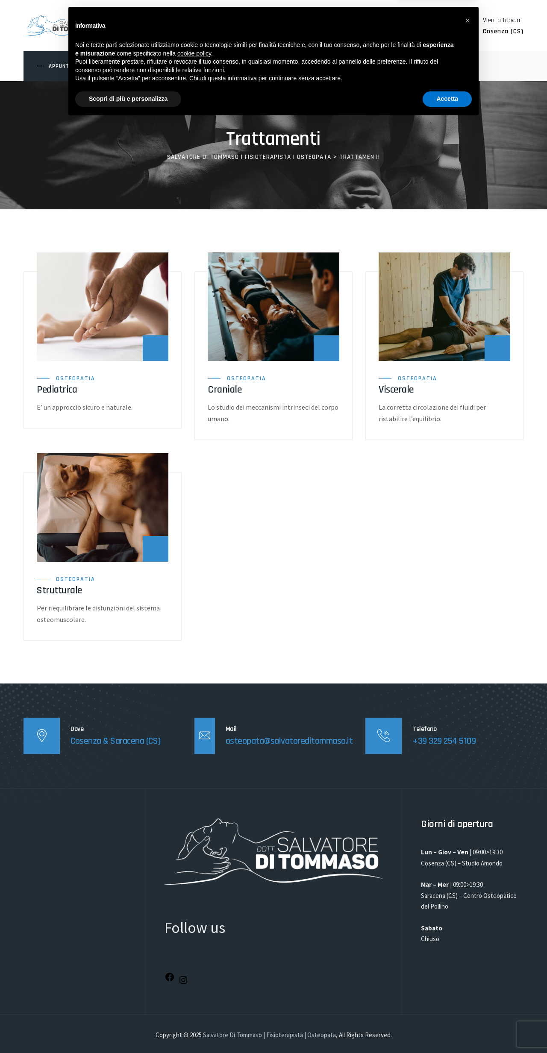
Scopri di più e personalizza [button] (128, 1029)
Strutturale (59, 590)
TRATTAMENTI (218, 66)
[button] (467, 951)
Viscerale (396, 389)
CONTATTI (348, 66)
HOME (131, 66)
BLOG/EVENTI (301, 66)
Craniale (224, 389)
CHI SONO (169, 66)
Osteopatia (75, 378)
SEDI (260, 66)
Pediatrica (57, 389)
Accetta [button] (447, 1029)
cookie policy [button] (194, 984)
